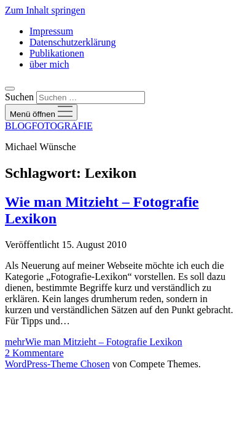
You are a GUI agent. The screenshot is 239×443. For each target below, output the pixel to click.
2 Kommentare (34, 353)
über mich (49, 64)
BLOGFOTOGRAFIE (49, 126)
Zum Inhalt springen (45, 10)
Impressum (51, 31)
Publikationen (56, 53)
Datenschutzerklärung (72, 42)
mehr (93, 342)
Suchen (19, 97)
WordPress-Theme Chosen (57, 364)
